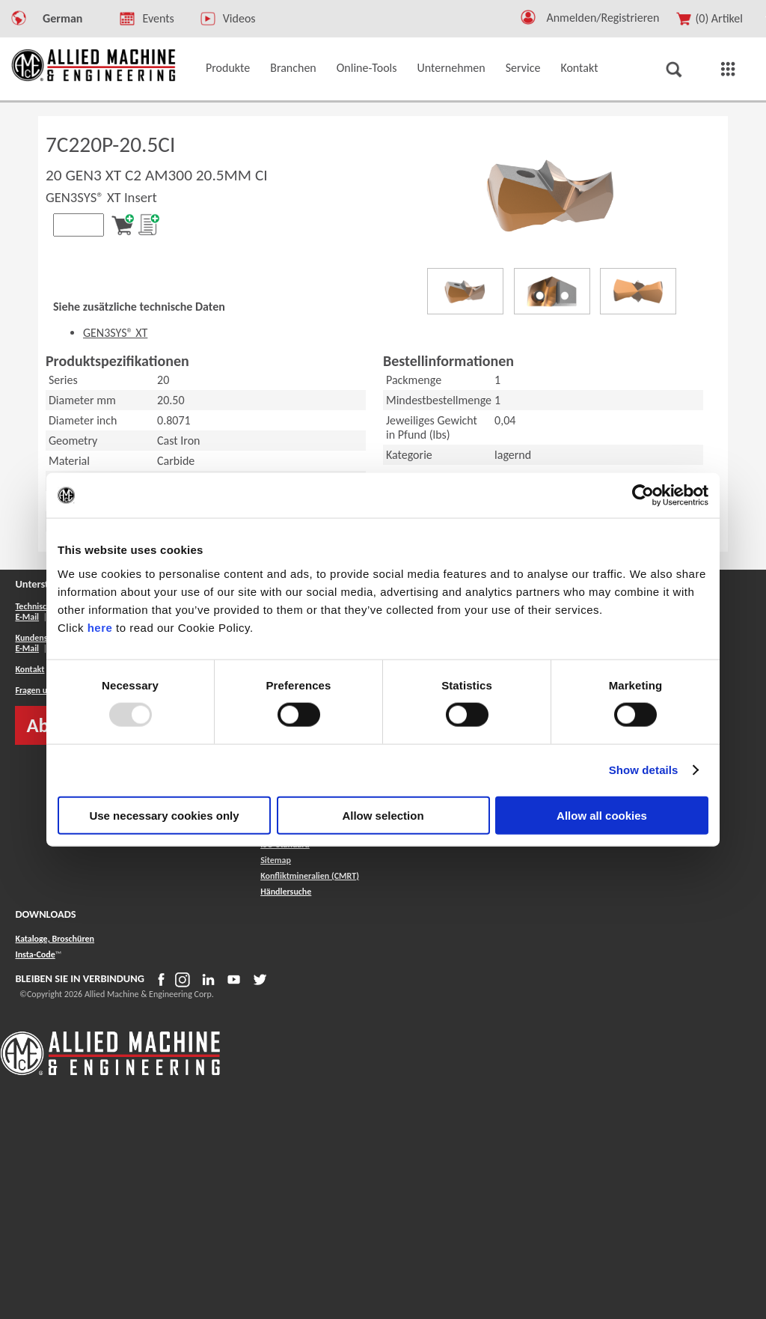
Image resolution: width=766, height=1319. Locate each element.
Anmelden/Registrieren (602, 17)
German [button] (62, 18)
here (100, 627)
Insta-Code (35, 954)
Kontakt (29, 669)
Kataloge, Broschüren (54, 938)
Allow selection (382, 814)
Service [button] (523, 68)
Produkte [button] (228, 68)
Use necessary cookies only (164, 814)
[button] (528, 20)
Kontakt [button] (579, 68)
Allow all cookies (602, 814)
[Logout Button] (608, 15)
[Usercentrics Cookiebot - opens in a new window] (642, 495)
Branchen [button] (293, 68)
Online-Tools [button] (367, 68)
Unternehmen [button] (451, 68)
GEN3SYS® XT (115, 333)
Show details (643, 770)
